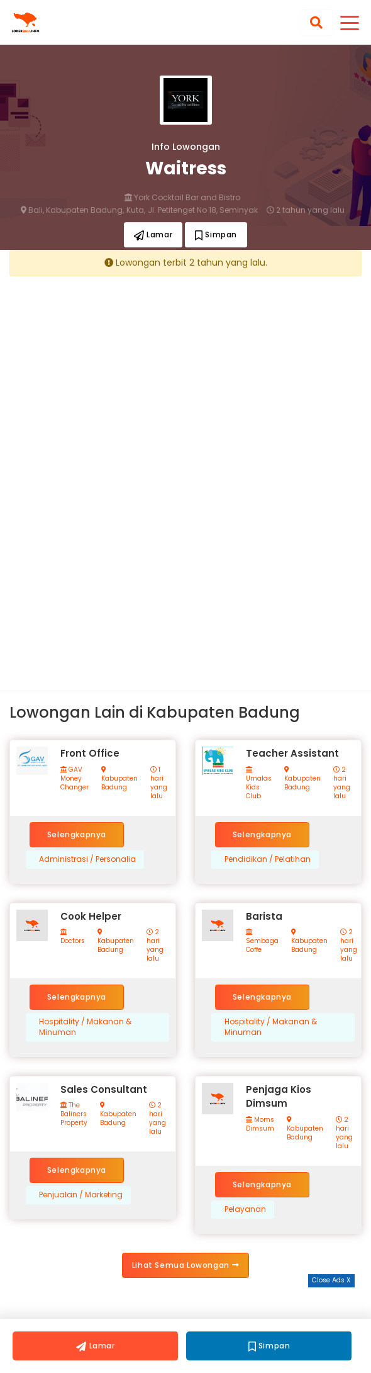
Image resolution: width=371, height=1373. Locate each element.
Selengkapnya (76, 834)
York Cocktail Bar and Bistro (182, 198)
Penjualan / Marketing (81, 1195)
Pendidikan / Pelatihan (267, 859)
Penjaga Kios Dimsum (278, 1096)
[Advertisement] (185, 373)
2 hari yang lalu (341, 783)
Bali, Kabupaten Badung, (72, 210)
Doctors (72, 937)
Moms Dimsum (260, 1124)
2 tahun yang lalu (306, 210)
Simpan (216, 234)
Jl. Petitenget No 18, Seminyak (203, 210)
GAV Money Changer (74, 779)
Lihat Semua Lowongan (185, 1265)
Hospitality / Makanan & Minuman (85, 1027)
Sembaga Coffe (262, 941)
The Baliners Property (73, 1114)
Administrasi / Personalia (87, 859)
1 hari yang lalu (158, 783)
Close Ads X (331, 1280)
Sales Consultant (103, 1089)
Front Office (89, 753)
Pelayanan (245, 1209)
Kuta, (135, 210)
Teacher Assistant (292, 753)
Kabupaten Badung (119, 779)
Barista (264, 916)
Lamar (153, 234)
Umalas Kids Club (259, 783)
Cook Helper (90, 916)
